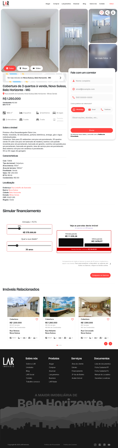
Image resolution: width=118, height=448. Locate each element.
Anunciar (76, 4)
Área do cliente (77, 364)
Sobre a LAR (31, 364)
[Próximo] (110, 344)
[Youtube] (109, 444)
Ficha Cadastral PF (102, 367)
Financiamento (77, 371)
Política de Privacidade (52, 444)
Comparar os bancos (100, 275)
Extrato (74, 367)
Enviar (92, 130)
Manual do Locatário (102, 374)
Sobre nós (93, 4)
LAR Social (30, 374)
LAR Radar (53, 382)
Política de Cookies (70, 444)
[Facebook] (99, 444)
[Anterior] (106, 344)
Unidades (29, 367)
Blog (84, 4)
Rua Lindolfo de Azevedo (21, 188)
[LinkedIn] (104, 444)
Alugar (48, 4)
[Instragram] (95, 444)
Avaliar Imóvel (77, 378)
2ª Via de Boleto (78, 374)
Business (52, 378)
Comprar (56, 4)
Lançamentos (66, 4)
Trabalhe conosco (33, 382)
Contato (102, 4)
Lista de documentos (103, 364)
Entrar (111, 4)
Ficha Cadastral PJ (102, 371)
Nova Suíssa (13, 190)
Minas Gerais (14, 195)
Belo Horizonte (15, 192)
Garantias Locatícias (102, 378)
